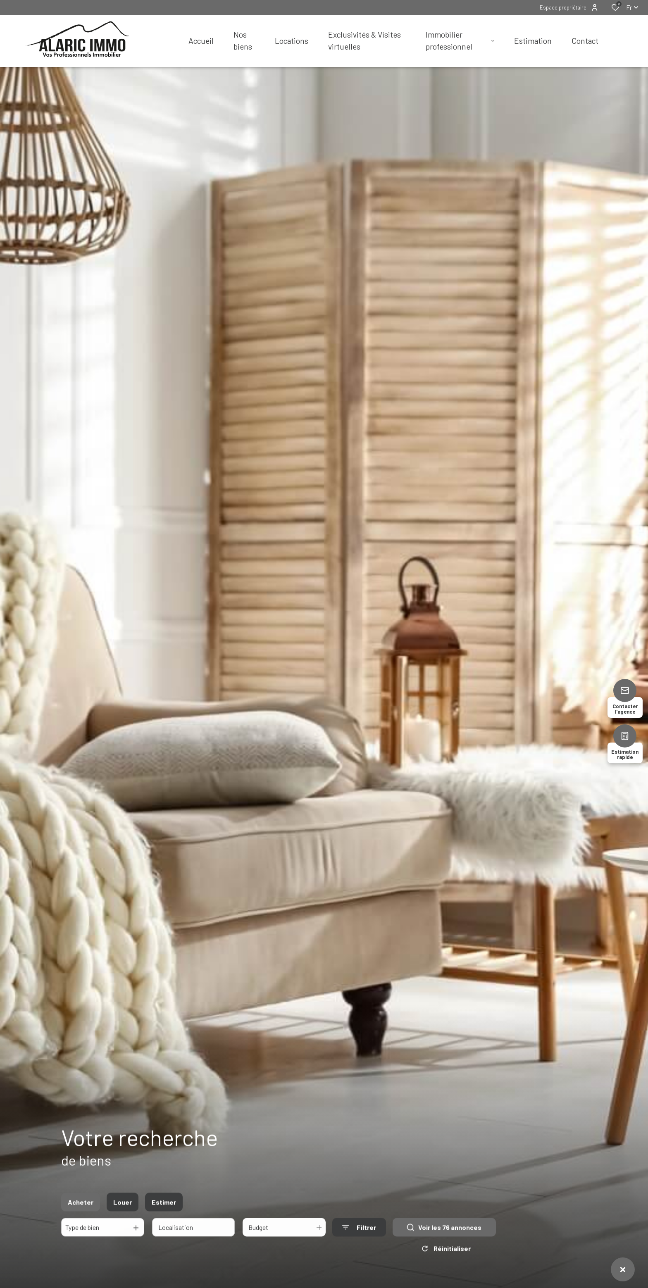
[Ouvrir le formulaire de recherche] (359, 1233)
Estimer (164, 1208)
